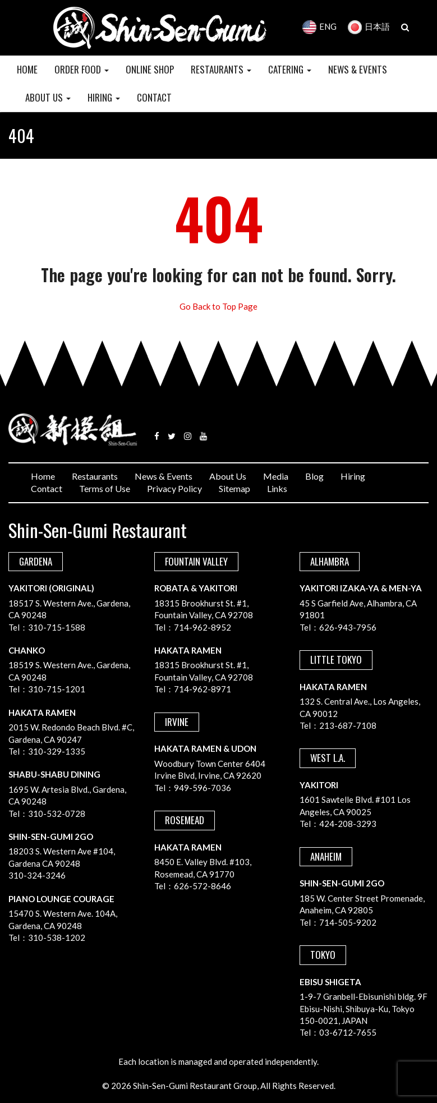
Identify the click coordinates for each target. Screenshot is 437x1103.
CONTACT (154, 97)
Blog (314, 476)
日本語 (369, 26)
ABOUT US (48, 97)
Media (275, 476)
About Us (227, 476)
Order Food (81, 69)
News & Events (163, 476)
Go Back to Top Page (218, 306)
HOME (27, 69)
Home (43, 476)
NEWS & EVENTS (357, 69)
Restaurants (95, 476)
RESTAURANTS (221, 69)
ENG (319, 26)
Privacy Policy (174, 488)
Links (277, 488)
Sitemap (234, 488)
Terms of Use (104, 488)
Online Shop (150, 69)
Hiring (353, 476)
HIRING (104, 97)
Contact (46, 488)
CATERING (289, 69)
